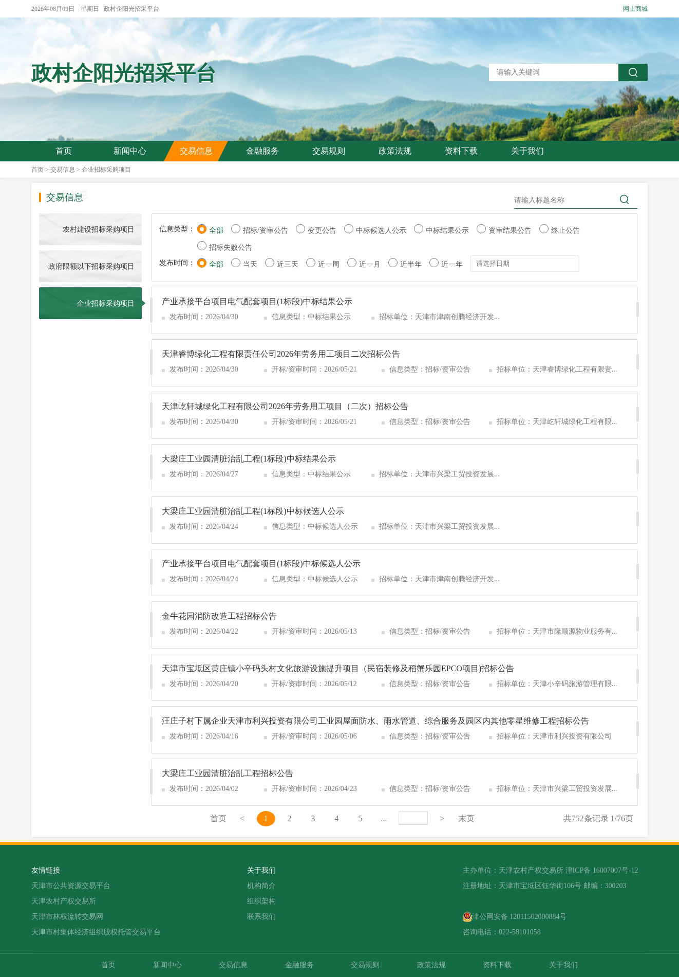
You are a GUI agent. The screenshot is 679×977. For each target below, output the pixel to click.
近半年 (411, 264)
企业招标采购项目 (106, 169)
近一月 (370, 264)
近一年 (452, 264)
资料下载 (461, 150)
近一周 (329, 264)
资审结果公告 (510, 230)
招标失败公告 (230, 247)
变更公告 (322, 230)
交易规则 (328, 150)
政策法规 (395, 150)
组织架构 (261, 901)
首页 (63, 150)
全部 (216, 230)
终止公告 (565, 230)
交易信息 (196, 150)
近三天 (287, 264)
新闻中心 (130, 150)
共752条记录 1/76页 (598, 818)
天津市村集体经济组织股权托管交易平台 (96, 932)
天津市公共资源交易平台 (70, 886)
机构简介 (261, 886)
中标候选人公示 (381, 230)
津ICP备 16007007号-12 (601, 870)
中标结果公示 (447, 230)
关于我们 (527, 150)
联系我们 (261, 916)
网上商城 (635, 8)
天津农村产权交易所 (63, 901)
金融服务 (262, 150)
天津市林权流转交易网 (67, 916)
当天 (250, 264)
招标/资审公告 (265, 230)
